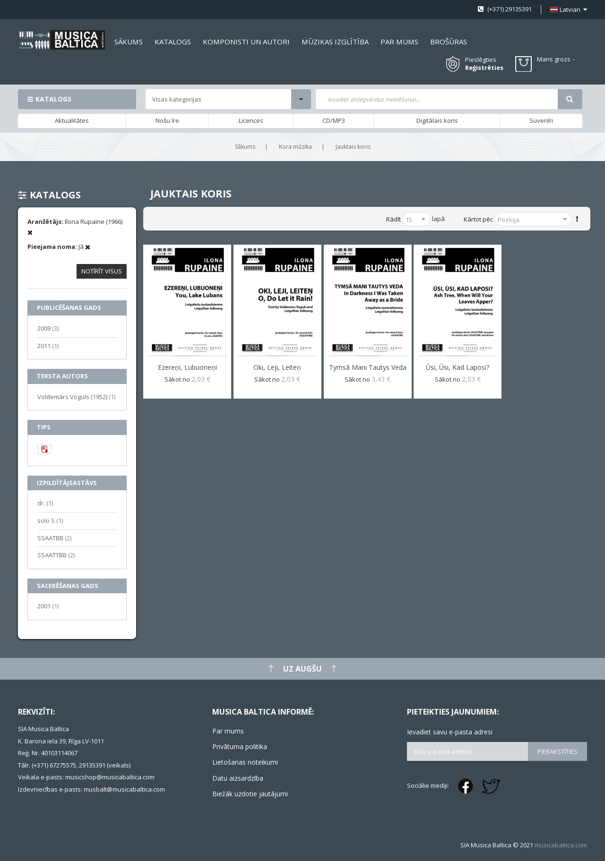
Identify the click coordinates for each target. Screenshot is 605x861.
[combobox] (436, 99)
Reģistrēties (484, 68)
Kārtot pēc (478, 219)
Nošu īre (167, 120)
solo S (50, 520)
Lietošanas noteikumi (245, 762)
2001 (48, 605)
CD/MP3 (333, 120)
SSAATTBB (56, 554)
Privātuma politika (239, 746)
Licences (251, 120)
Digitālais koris (437, 120)
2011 (48, 345)
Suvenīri (541, 120)
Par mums (228, 730)
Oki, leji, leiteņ (277, 367)
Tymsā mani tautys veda (367, 367)
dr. (45, 502)
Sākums (245, 147)
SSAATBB (54, 537)
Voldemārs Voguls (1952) (76, 396)
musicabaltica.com (561, 845)
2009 (48, 328)
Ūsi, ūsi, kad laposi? (457, 367)
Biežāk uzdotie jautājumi (250, 793)
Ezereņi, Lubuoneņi (187, 367)
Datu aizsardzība (237, 778)
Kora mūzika (295, 147)
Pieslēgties (480, 59)
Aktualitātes (72, 120)
